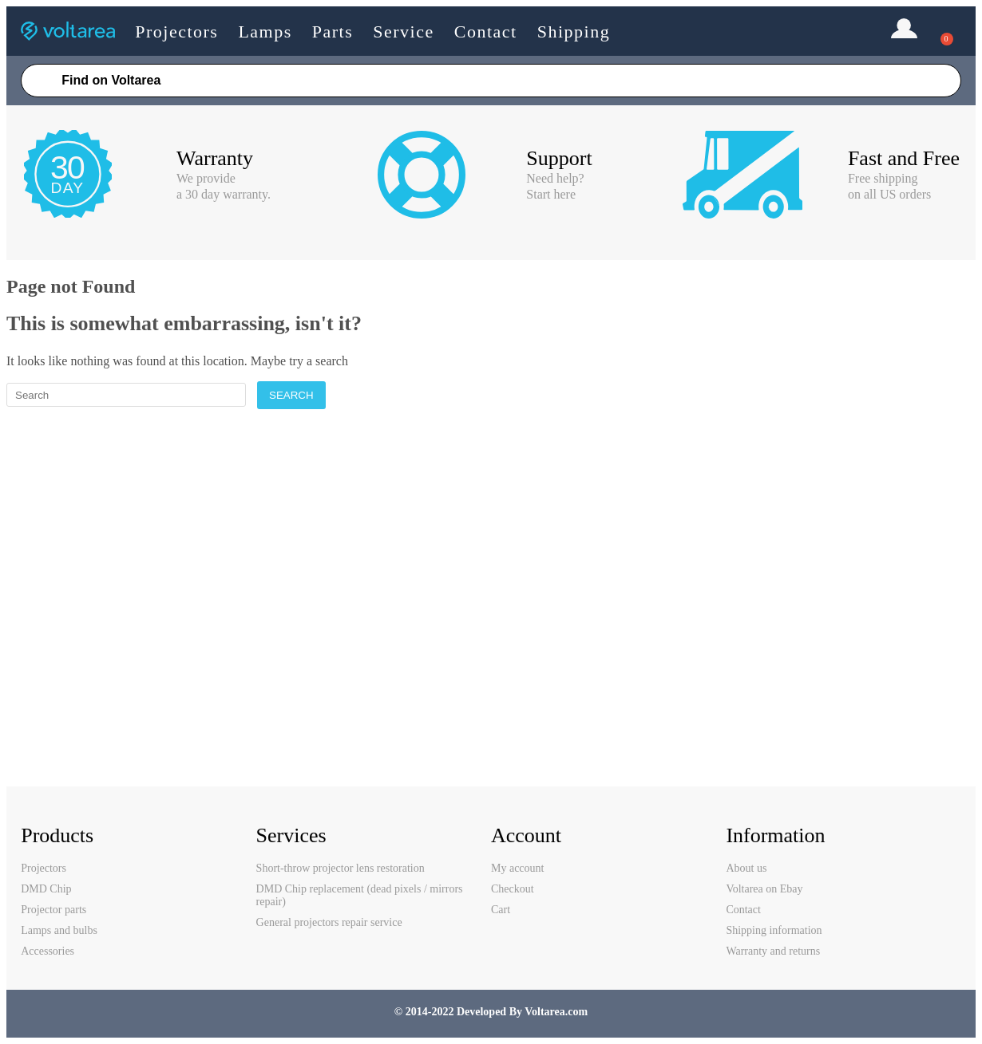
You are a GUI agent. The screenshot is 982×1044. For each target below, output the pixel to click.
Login (904, 30)
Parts (333, 31)
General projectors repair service (329, 922)
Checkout (512, 889)
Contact (485, 31)
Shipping (573, 31)
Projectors (176, 31)
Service (403, 31)
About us (746, 868)
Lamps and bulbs (59, 930)
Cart (500, 910)
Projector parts (53, 910)
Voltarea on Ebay (764, 889)
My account (517, 868)
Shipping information (774, 930)
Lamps (264, 31)
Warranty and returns (773, 951)
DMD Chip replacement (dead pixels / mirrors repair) (359, 895)
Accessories (47, 951)
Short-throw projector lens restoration (340, 868)
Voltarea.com (556, 1012)
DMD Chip (46, 889)
